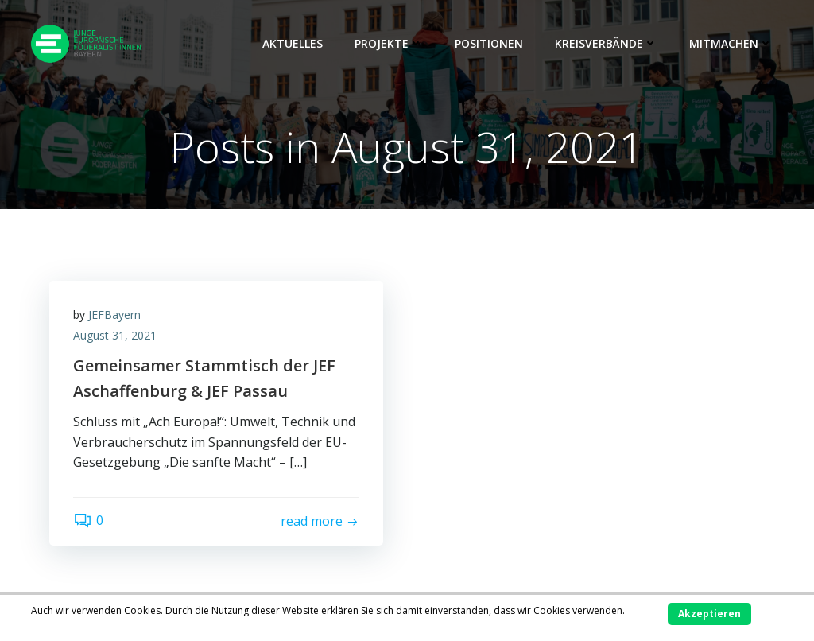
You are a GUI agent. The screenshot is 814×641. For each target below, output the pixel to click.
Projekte (389, 43)
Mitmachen (731, 43)
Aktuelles (292, 43)
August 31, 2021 (115, 335)
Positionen (489, 43)
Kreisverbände (606, 43)
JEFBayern (114, 314)
